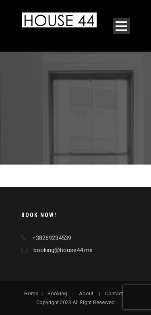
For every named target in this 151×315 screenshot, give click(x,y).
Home (31, 293)
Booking (57, 293)
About (86, 293)
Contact (114, 293)
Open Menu (121, 26)
